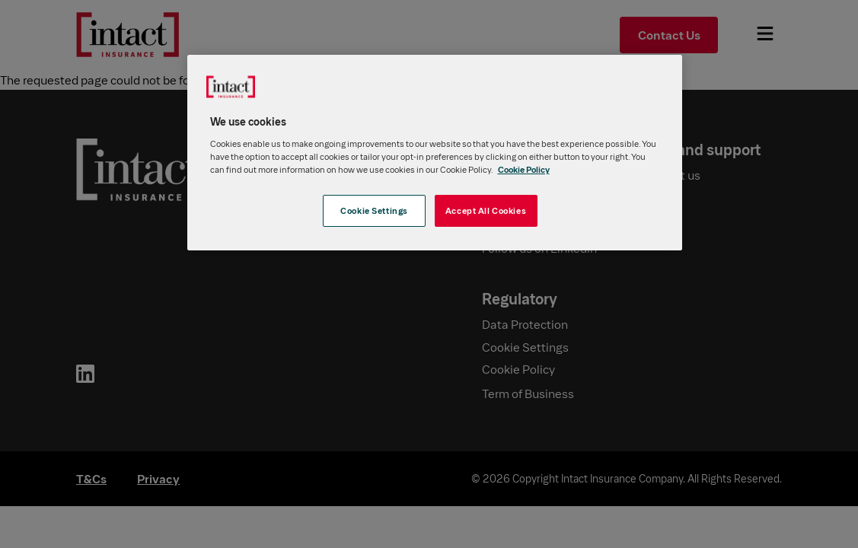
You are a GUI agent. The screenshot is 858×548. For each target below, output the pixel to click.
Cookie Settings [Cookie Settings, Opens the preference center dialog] (374, 210)
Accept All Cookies (485, 210)
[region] (434, 152)
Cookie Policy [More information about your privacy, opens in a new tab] (524, 169)
